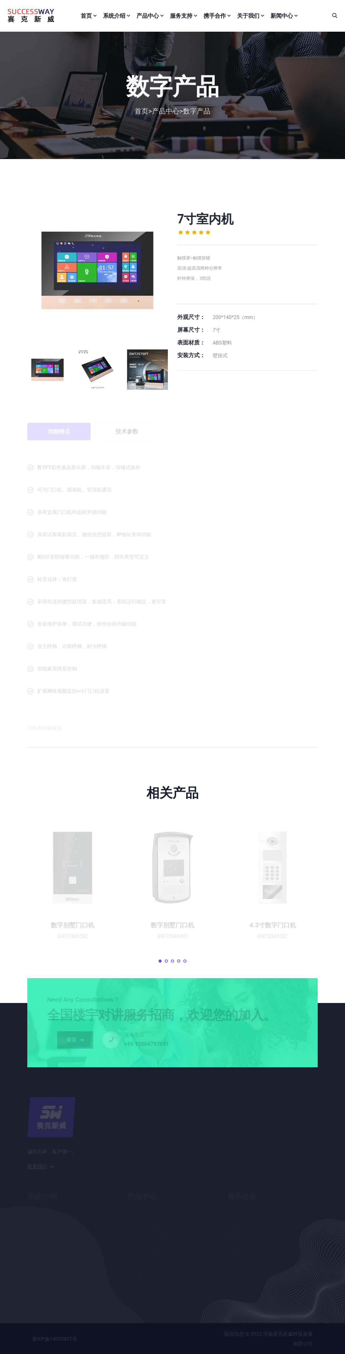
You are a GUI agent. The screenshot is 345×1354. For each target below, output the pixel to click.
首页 (86, 16)
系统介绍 (114, 16)
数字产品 (196, 113)
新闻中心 (282, 16)
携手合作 (215, 16)
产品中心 (148, 16)
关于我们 (248, 16)
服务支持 (181, 16)
